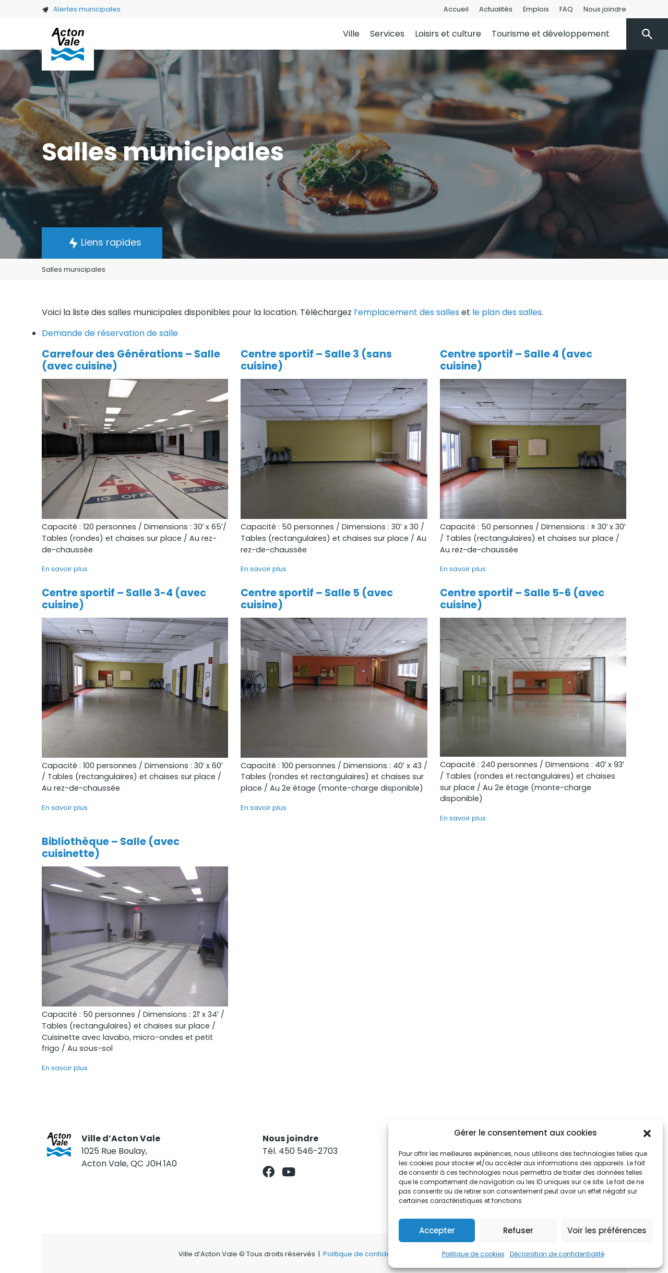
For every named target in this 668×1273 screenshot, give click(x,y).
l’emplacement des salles (406, 312)
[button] (647, 1133)
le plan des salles (507, 312)
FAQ (566, 9)
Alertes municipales (81, 9)
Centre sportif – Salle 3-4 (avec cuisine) (124, 599)
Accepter (437, 1230)
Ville (351, 34)
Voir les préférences (607, 1230)
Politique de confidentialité (368, 1254)
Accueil (456, 9)
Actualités (495, 9)
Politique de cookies (473, 1253)
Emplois (536, 9)
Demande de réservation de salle (110, 333)
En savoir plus (65, 569)
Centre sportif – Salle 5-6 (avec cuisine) (522, 599)
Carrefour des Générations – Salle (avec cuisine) (131, 360)
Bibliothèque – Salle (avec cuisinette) (111, 848)
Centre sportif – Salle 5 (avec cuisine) (317, 599)
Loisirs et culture (448, 34)
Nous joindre (604, 9)
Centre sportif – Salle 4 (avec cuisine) (516, 360)
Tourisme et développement (551, 34)
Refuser (518, 1230)
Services (387, 34)
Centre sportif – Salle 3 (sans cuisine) (316, 360)
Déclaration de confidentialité (557, 1253)
